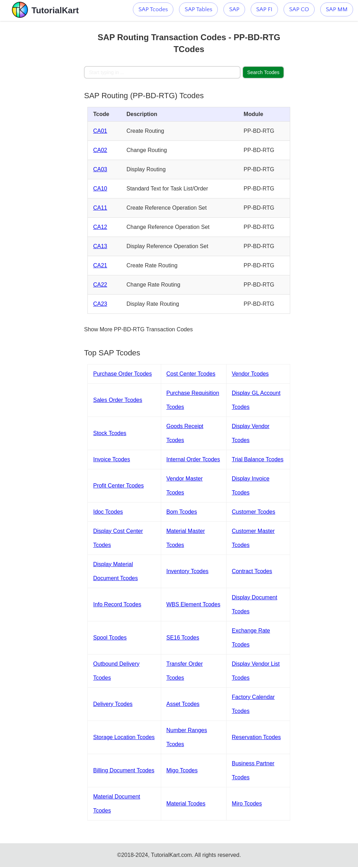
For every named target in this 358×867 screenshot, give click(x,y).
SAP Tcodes (153, 9)
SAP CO (299, 9)
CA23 (100, 304)
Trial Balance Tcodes (258, 459)
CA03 (100, 169)
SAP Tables (198, 9)
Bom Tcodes (181, 512)
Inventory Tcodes (187, 571)
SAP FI (264, 9)
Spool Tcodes (110, 638)
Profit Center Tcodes (118, 486)
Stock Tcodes (109, 433)
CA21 (100, 265)
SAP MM (337, 9)
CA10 (100, 189)
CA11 (100, 208)
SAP (234, 9)
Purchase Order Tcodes (122, 374)
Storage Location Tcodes (124, 737)
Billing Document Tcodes (123, 770)
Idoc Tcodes (108, 512)
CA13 (100, 246)
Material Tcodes (186, 804)
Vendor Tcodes (250, 374)
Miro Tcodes (247, 804)
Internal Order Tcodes (193, 459)
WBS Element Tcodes (193, 604)
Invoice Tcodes (111, 459)
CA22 (100, 285)
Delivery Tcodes (113, 704)
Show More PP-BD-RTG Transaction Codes (138, 329)
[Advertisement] (41, 126)
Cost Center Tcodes (190, 374)
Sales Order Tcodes (117, 400)
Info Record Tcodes (117, 604)
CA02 (100, 150)
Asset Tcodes (183, 704)
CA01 (100, 131)
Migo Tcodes (182, 770)
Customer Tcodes (253, 512)
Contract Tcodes (252, 571)
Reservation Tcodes (256, 737)
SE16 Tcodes (182, 638)
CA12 (100, 227)
